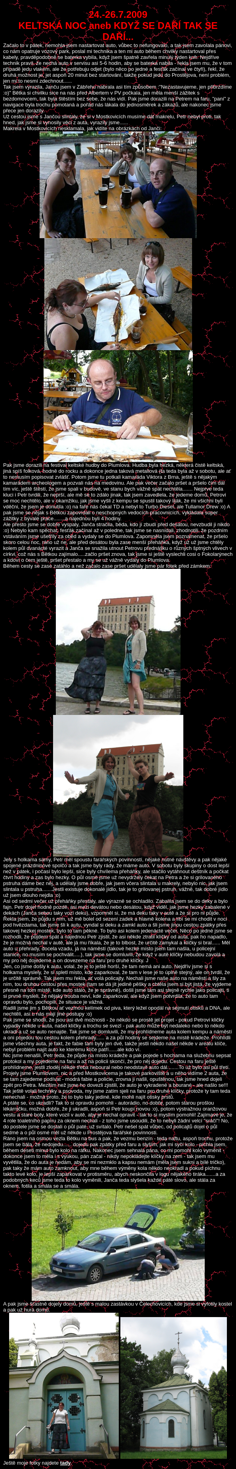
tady (65, 1463)
